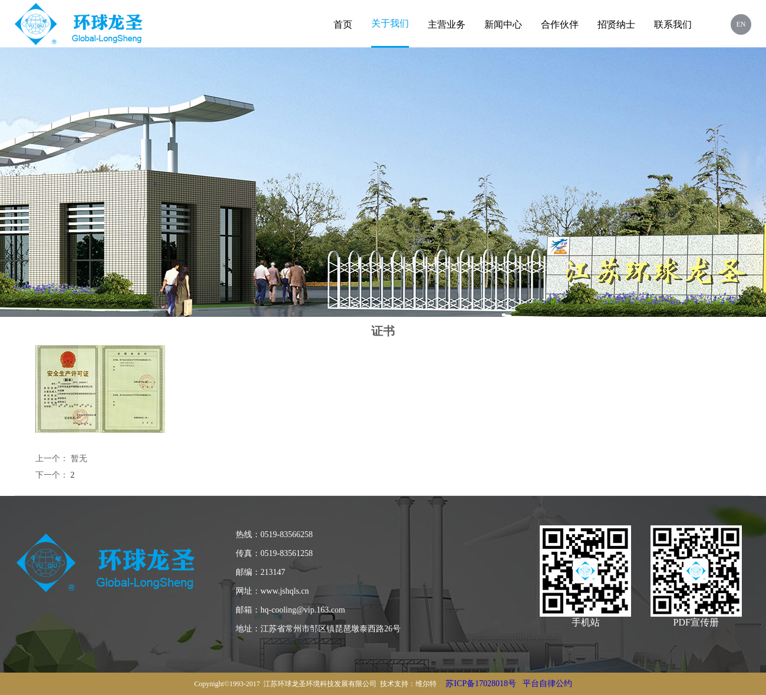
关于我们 (390, 23)
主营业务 (446, 24)
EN (741, 24)
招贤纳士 (616, 24)
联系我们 (673, 24)
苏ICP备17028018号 (480, 683)
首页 (343, 24)
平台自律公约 (547, 683)
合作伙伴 (560, 24)
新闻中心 (503, 24)
